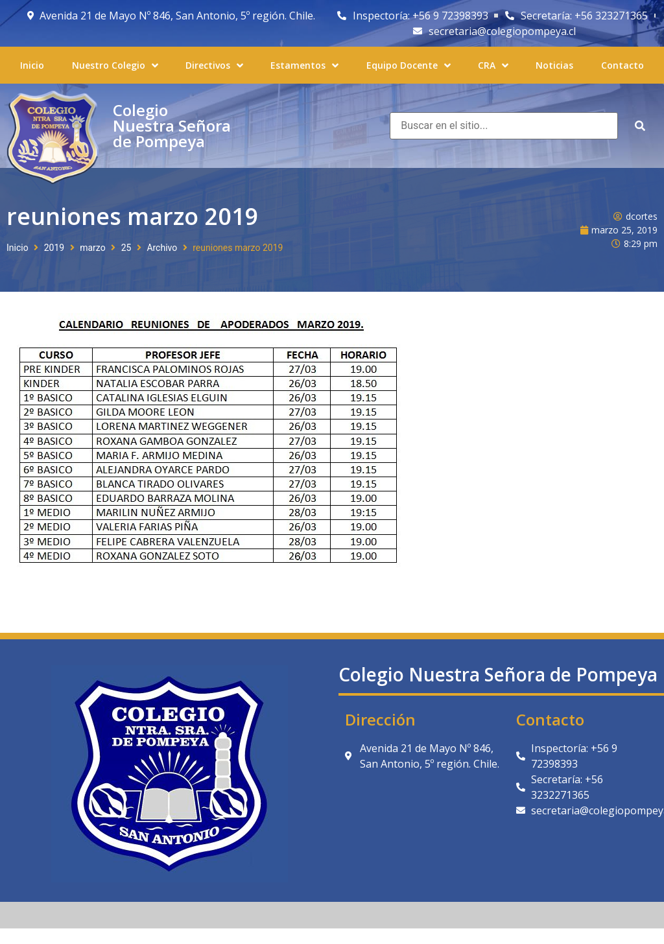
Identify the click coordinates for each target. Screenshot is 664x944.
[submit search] (640, 126)
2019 (54, 247)
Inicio (17, 247)
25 (126, 247)
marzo (92, 247)
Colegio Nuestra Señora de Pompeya (172, 125)
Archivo (162, 247)
